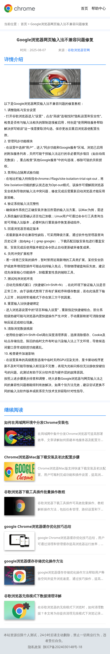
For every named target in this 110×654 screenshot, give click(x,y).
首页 (84, 8)
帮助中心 (99, 8)
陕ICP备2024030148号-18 (62, 647)
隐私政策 (34, 647)
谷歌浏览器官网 (79, 50)
